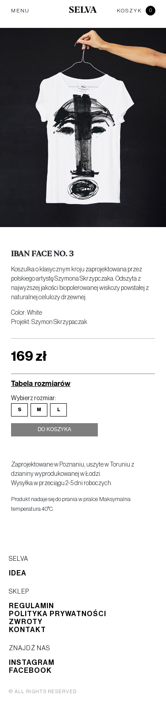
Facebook (30, 670)
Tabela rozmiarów (40, 383)
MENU (20, 10)
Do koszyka (54, 429)
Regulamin (31, 606)
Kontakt (27, 630)
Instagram (31, 663)
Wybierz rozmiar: (33, 398)
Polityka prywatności (57, 614)
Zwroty (25, 622)
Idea (18, 573)
